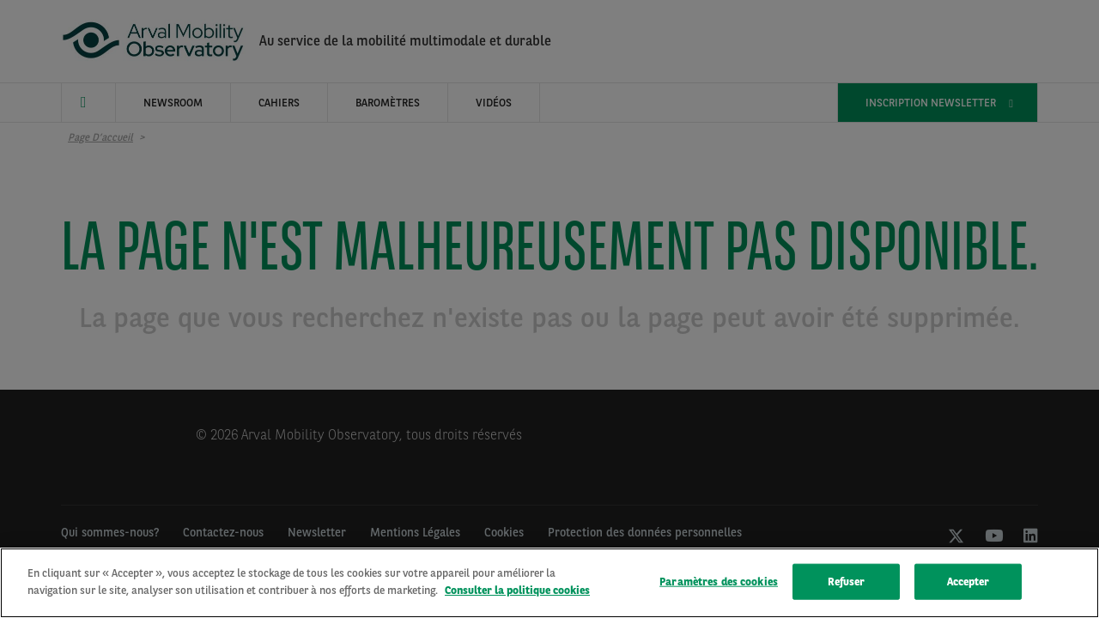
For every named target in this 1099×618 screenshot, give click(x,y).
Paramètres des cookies (718, 584)
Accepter (968, 584)
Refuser (846, 584)
